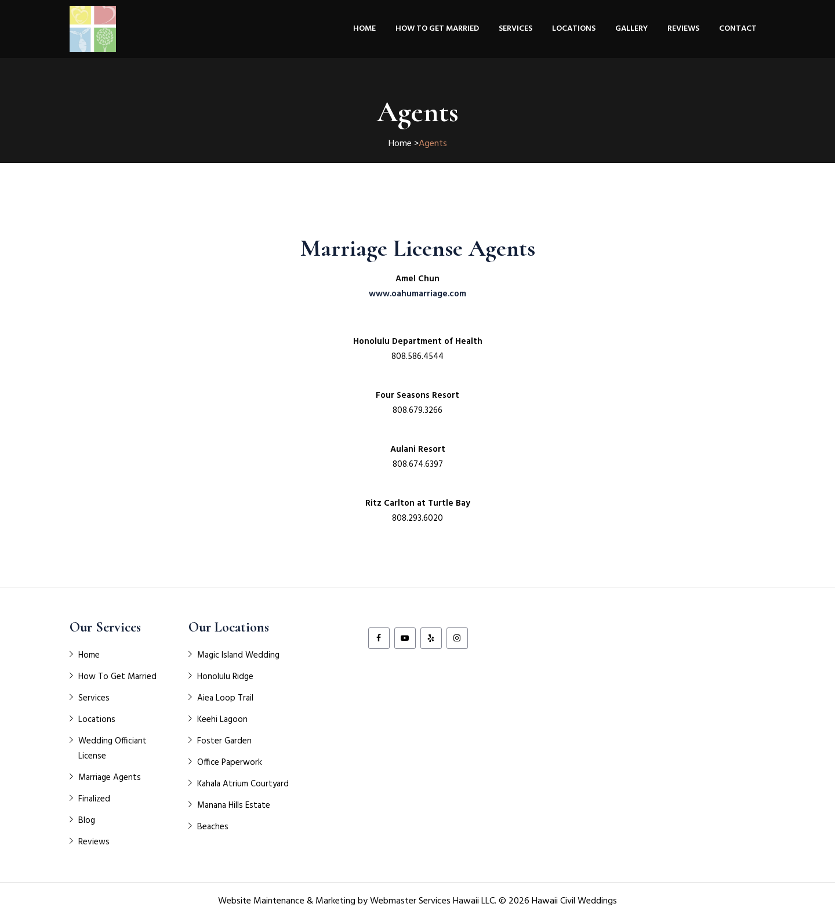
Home (364, 28)
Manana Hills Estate (233, 805)
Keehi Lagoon (222, 720)
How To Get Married (437, 28)
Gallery (631, 28)
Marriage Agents (109, 778)
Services (515, 28)
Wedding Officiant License (112, 748)
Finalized (94, 799)
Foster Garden (224, 741)
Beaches (212, 827)
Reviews (683, 28)
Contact (738, 28)
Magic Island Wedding (238, 655)
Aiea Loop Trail (225, 698)
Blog (86, 821)
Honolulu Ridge (225, 677)
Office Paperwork (229, 763)
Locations (574, 28)
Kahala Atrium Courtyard (243, 784)
